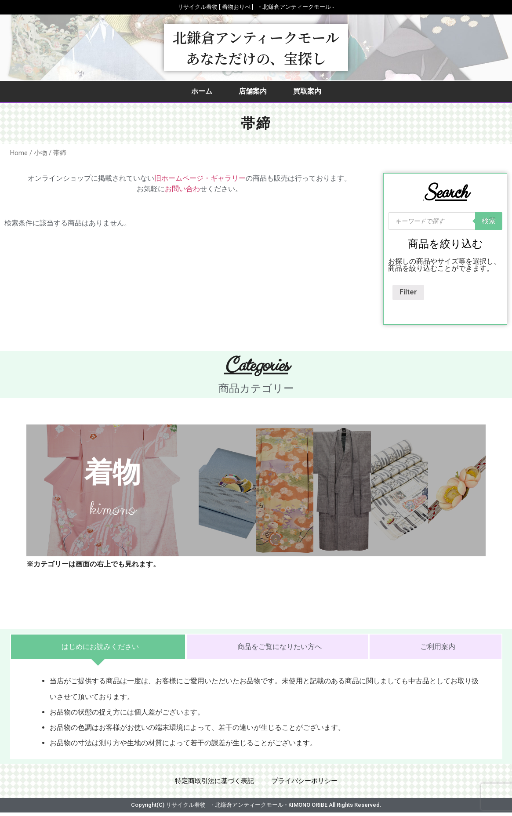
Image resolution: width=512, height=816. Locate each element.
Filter (408, 292)
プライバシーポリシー (307, 782)
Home (19, 153)
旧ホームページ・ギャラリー (200, 178)
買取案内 (307, 91)
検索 (489, 221)
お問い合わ (182, 189)
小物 (40, 153)
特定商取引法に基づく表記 (212, 782)
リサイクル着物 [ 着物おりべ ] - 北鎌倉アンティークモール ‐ (256, 7)
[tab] (98, 647)
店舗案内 (253, 91)
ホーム (201, 91)
